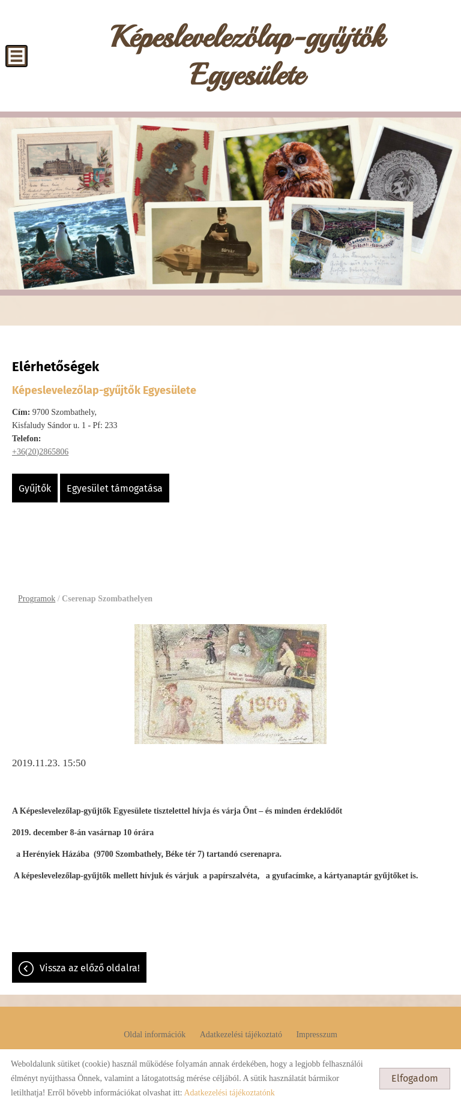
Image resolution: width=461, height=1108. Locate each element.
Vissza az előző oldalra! (90, 968)
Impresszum (316, 1034)
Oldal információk (154, 1034)
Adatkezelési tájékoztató (241, 1034)
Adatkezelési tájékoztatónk (229, 1092)
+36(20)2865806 (40, 451)
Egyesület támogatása (115, 488)
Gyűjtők (35, 488)
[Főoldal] (247, 59)
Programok (36, 598)
